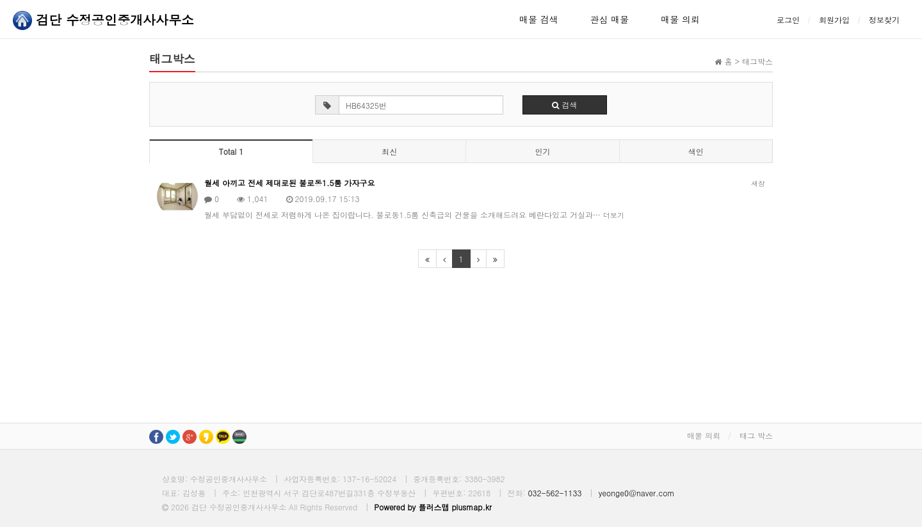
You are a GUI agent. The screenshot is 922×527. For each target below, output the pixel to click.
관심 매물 (609, 19)
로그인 (788, 19)
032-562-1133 (554, 492)
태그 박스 (756, 435)
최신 (389, 151)
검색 (564, 104)
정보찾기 (884, 19)
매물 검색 (538, 19)
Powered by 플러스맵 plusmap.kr (433, 506)
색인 (696, 151)
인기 (542, 151)
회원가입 (834, 19)
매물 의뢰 (680, 19)
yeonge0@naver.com (637, 492)
